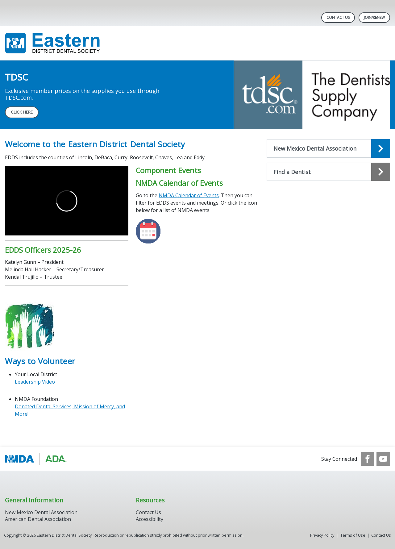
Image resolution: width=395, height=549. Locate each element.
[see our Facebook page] (367, 459)
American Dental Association (38, 519)
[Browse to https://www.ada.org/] (36, 459)
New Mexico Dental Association (41, 512)
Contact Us (338, 17)
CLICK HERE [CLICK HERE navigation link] (22, 112)
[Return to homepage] (84, 43)
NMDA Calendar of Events (189, 195)
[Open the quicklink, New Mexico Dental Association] (328, 148)
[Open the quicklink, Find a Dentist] (328, 172)
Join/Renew (374, 17)
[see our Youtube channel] (383, 459)
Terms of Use (352, 535)
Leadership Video (35, 381)
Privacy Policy (322, 535)
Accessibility (149, 519)
